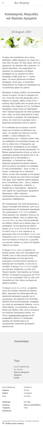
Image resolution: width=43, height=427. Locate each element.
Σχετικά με (6, 405)
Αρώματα (17, 375)
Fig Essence (25, 275)
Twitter (26, 390)
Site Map (27, 402)
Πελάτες (5, 393)
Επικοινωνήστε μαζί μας (19, 315)
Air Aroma (18, 369)
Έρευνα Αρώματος (21, 372)
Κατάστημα (6, 402)
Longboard (7, 299)
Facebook (28, 387)
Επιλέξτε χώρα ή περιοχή (14, 423)
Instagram (28, 393)
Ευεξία (16, 378)
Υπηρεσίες (6, 408)
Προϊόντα (5, 390)
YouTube (27, 396)
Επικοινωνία (6, 411)
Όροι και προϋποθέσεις (32, 405)
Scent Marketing (21, 367)
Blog (4, 396)
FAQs (26, 408)
